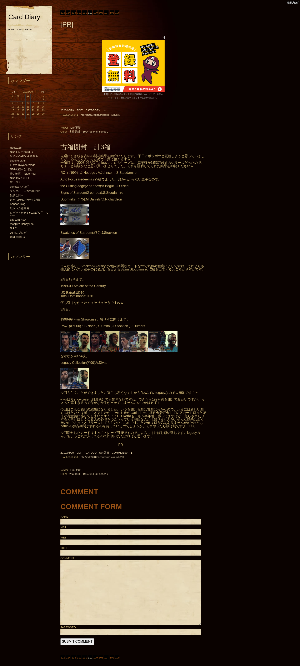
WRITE (28, 29)
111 (84, 12)
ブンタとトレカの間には (25, 191)
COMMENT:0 (119, 452)
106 (112, 12)
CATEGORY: (93, 110)
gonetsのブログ (19, 186)
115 (63, 12)
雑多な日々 (17, 195)
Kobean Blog (17, 203)
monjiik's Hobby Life (22, 223)
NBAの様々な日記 (21, 169)
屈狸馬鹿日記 (18, 237)
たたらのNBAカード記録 (25, 199)
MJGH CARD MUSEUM (24, 156)
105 (117, 12)
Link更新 (75, 127)
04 (13, 91)
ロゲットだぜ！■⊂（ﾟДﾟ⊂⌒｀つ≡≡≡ (29, 214)
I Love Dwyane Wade (22, 164)
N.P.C (13, 228)
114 (68, 12)
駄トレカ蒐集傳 (19, 208)
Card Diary (24, 17)
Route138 (16, 147)
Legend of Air (18, 160)
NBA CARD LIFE (20, 178)
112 (79, 12)
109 (95, 12)
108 (101, 12)
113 (73, 12)
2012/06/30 (67, 452)
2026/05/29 (67, 110)
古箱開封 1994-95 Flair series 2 (89, 131)
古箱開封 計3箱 (85, 147)
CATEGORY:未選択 (97, 452)
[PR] (66, 24)
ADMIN (19, 29)
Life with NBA (18, 219)
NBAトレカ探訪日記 (22, 152)
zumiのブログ (18, 232)
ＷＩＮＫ (15, 182)
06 (42, 91)
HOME (11, 29)
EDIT (80, 110)
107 (106, 12)
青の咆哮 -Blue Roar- (23, 173)
